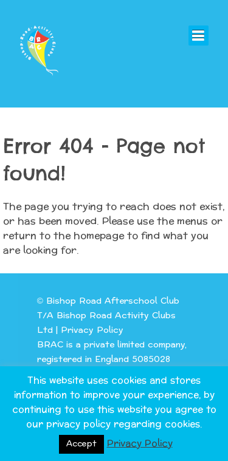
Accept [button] (81, 444)
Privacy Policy (92, 330)
